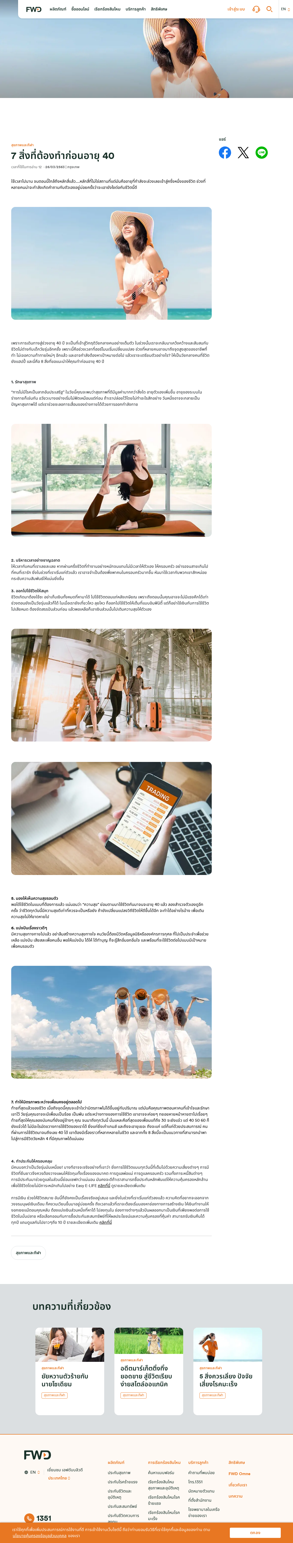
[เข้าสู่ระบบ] (236, 9)
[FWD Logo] (34, 9)
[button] (58, 9)
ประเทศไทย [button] (57, 1478)
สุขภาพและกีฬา (28, 1253)
